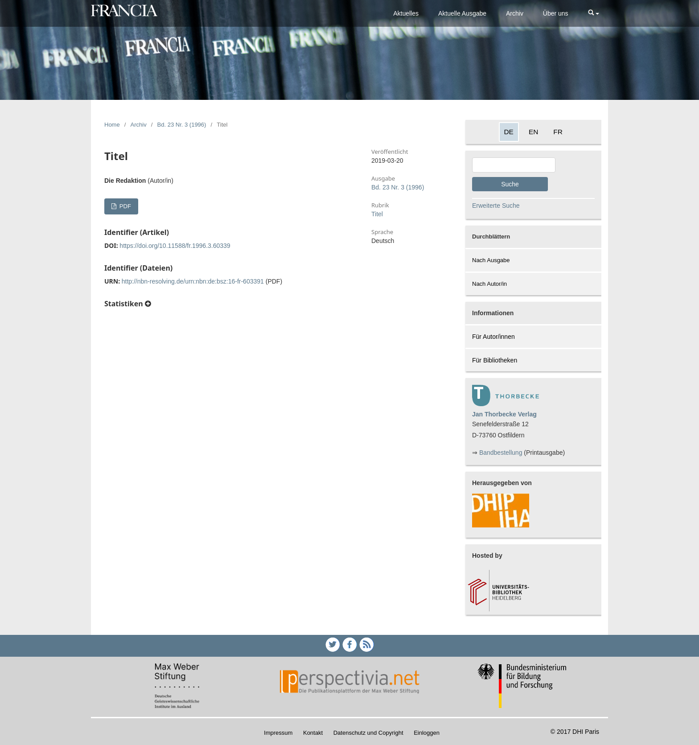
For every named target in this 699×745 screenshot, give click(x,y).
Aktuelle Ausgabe (462, 13)
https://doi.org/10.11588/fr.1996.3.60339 (174, 245)
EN (533, 132)
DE (509, 132)
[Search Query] (513, 165)
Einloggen (427, 732)
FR (558, 132)
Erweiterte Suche (496, 205)
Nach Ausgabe (491, 260)
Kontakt (313, 732)
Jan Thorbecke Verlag (504, 414)
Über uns (555, 13)
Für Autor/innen (493, 336)
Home (112, 124)
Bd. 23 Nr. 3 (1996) (181, 124)
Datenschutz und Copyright (368, 732)
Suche (510, 184)
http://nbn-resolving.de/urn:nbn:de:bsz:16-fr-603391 (193, 281)
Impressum (278, 732)
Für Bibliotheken (494, 360)
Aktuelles (406, 13)
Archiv (514, 13)
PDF (124, 206)
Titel (377, 214)
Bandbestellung (500, 452)
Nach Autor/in (489, 283)
